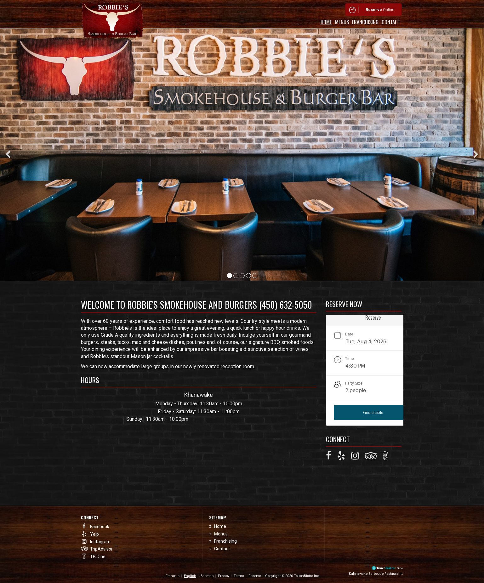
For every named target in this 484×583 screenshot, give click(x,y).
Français (172, 576)
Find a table (373, 412)
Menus (342, 22)
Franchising (365, 22)
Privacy (223, 576)
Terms (239, 576)
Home (326, 22)
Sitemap (207, 576)
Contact (391, 22)
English (190, 576)
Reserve (254, 576)
